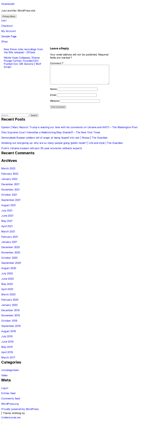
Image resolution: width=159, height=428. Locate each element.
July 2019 (7, 340)
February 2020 (9, 303)
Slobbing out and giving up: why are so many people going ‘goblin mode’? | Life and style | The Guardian (62, 146)
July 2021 (6, 214)
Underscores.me (10, 421)
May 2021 (6, 224)
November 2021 (10, 193)
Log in (4, 391)
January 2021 (9, 245)
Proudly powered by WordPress (20, 412)
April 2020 (7, 292)
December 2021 (10, 188)
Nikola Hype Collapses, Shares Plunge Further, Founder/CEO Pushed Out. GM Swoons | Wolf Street (22, 62)
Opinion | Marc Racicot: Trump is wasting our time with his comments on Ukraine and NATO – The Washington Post (69, 131)
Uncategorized (9, 373)
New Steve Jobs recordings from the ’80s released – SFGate (23, 51)
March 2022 (8, 172)
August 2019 (8, 334)
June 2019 (7, 345)
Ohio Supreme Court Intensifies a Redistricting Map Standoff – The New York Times (50, 136)
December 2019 (10, 314)
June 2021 (7, 219)
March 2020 (8, 298)
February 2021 (9, 240)
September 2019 (11, 329)
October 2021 (9, 198)
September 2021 (10, 203)
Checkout (7, 25)
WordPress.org (10, 407)
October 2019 (9, 324)
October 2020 (9, 261)
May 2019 (7, 350)
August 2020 (8, 271)
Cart (3, 20)
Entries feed (8, 396)
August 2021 (8, 209)
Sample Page (8, 36)
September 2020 (11, 266)
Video (4, 379)
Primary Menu (8, 16)
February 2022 (9, 177)
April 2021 (7, 229)
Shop (4, 41)
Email (49, 98)
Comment (53, 63)
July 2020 (7, 277)
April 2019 (7, 355)
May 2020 (7, 287)
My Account (8, 31)
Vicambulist (8, 3)
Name (49, 92)
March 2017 (8, 361)
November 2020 (10, 256)
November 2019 (10, 319)
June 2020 (7, 282)
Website (51, 104)
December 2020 (10, 250)
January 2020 (9, 308)
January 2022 (9, 182)
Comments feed (10, 402)
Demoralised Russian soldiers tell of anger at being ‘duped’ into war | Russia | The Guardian (54, 141)
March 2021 (8, 235)
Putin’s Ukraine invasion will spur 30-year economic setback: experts (41, 151)
